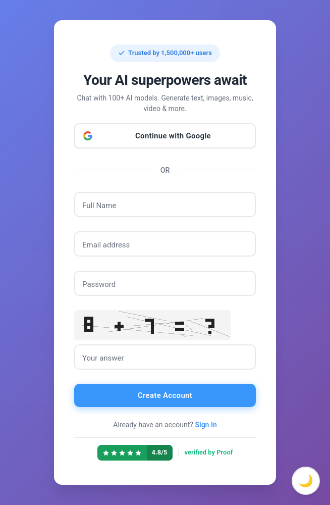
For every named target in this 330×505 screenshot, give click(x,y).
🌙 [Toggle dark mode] (305, 481)
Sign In (205, 425)
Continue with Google (173, 135)
